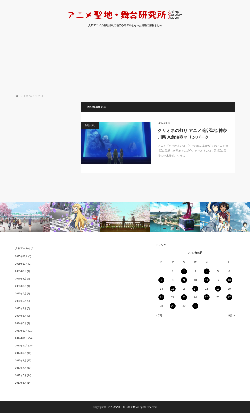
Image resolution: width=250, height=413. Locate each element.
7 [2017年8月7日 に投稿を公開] (161, 280)
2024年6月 (20, 315)
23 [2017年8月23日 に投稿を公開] (184, 297)
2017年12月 (21, 330)
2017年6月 (20, 375)
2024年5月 (20, 323)
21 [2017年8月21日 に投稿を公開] (161, 297)
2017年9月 (20, 353)
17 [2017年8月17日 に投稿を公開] (195, 288)
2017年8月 (20, 360)
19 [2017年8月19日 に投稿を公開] (218, 288)
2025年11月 (21, 256)
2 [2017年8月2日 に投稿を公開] (184, 271)
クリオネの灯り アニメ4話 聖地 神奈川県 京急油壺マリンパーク (192, 133)
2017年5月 (20, 382)
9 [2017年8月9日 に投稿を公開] (184, 280)
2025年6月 (20, 293)
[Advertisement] (125, 64)
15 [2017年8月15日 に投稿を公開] (172, 288)
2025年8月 (20, 278)
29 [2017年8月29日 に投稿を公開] (172, 305)
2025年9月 (20, 271)
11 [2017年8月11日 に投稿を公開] (206, 280)
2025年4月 (20, 308)
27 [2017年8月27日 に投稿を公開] (229, 297)
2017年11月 (21, 338)
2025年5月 (20, 301)
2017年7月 (20, 368)
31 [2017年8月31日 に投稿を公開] (195, 305)
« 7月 (159, 315)
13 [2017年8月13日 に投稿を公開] (229, 280)
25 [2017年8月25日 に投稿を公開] (206, 297)
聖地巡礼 (90, 125)
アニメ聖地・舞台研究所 (122, 407)
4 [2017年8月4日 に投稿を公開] (206, 271)
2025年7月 (20, 286)
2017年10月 (21, 345)
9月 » (231, 315)
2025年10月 (21, 263)
